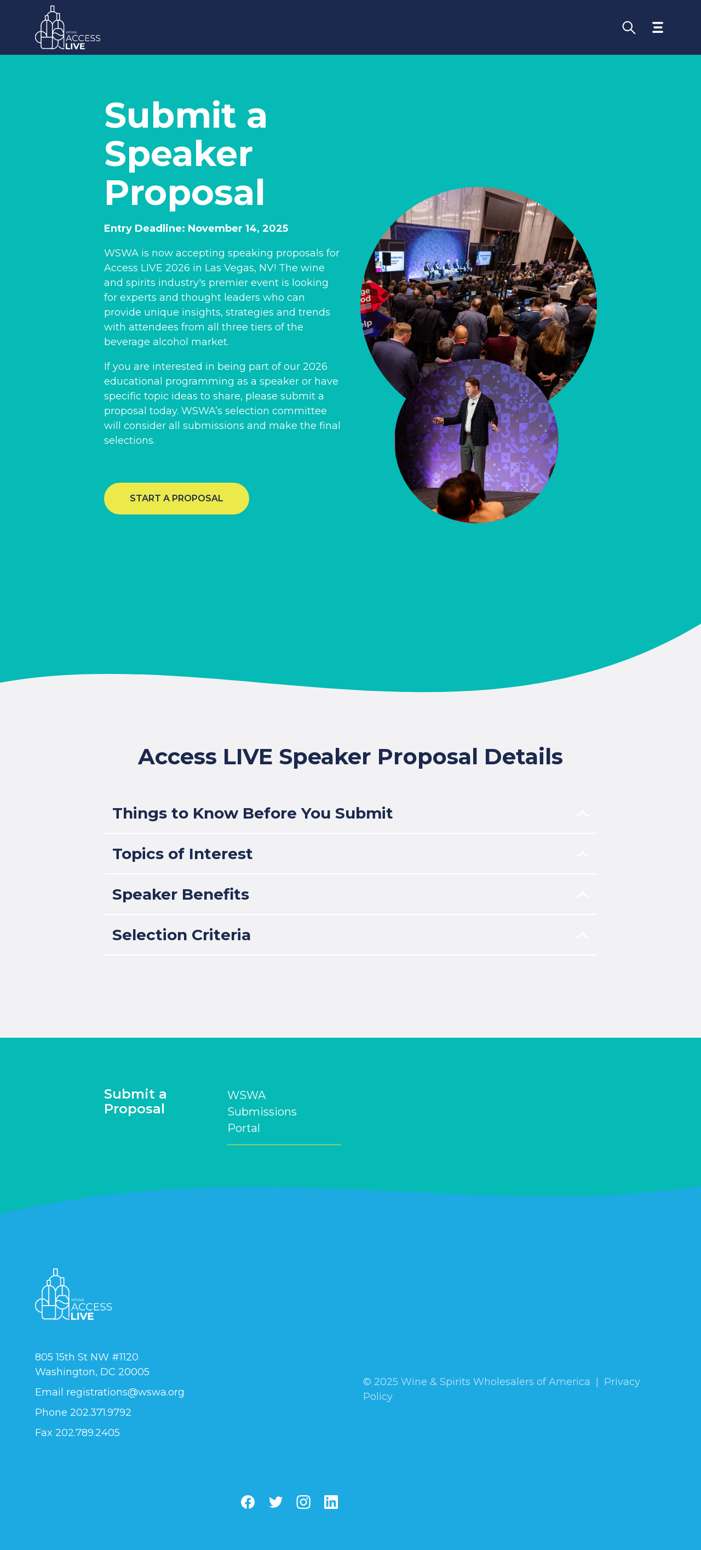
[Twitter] (275, 1502)
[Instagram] (303, 1502)
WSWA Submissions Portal (284, 1112)
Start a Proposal (176, 498)
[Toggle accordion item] (350, 813)
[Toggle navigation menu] (658, 27)
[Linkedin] (331, 1502)
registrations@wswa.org (125, 1392)
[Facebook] (248, 1502)
